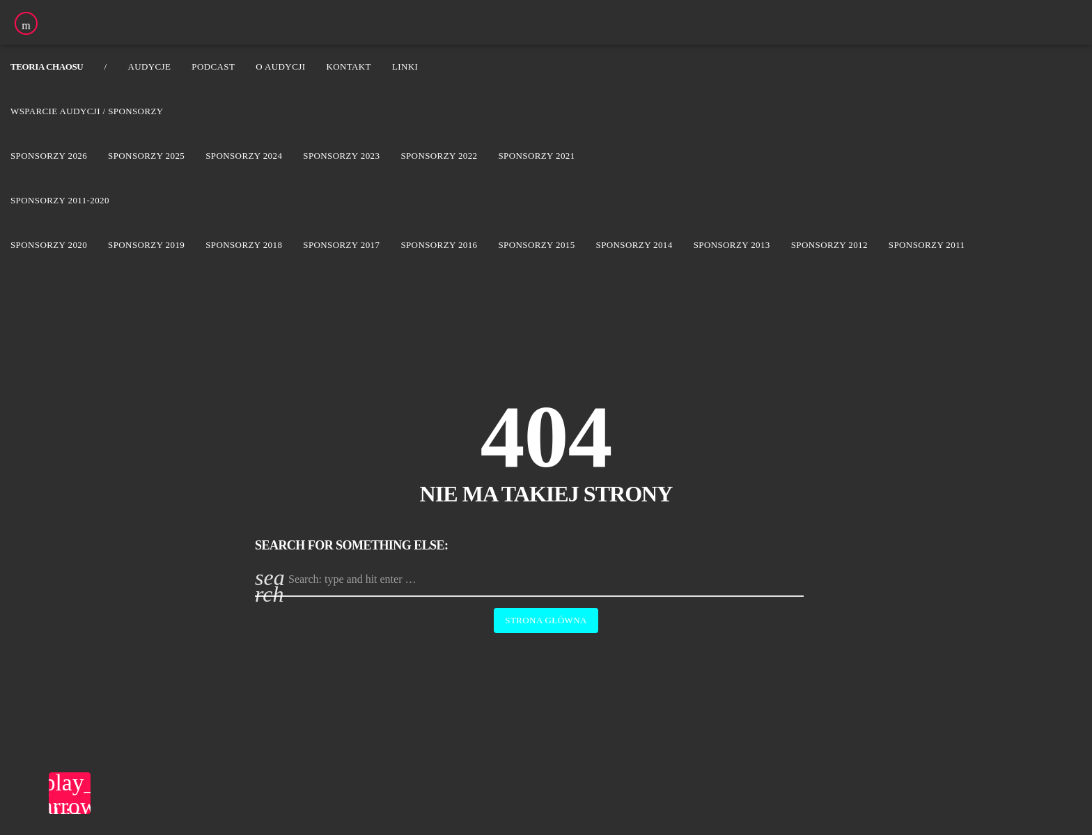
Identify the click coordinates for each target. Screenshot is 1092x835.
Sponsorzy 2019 (146, 245)
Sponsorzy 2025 (146, 155)
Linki (405, 66)
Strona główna (545, 620)
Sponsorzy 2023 (341, 155)
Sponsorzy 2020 (48, 245)
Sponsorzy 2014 (634, 245)
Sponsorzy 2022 (438, 155)
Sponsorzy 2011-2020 (59, 200)
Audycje (149, 66)
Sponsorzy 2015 (536, 245)
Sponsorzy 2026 (48, 155)
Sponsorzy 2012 (829, 245)
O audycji (280, 66)
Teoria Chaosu (46, 66)
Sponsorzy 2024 (243, 155)
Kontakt (348, 66)
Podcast (213, 66)
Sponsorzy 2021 (536, 155)
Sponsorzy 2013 (732, 245)
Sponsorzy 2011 (927, 245)
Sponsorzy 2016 (438, 245)
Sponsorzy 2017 (341, 245)
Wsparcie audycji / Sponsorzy (87, 111)
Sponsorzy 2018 (243, 245)
